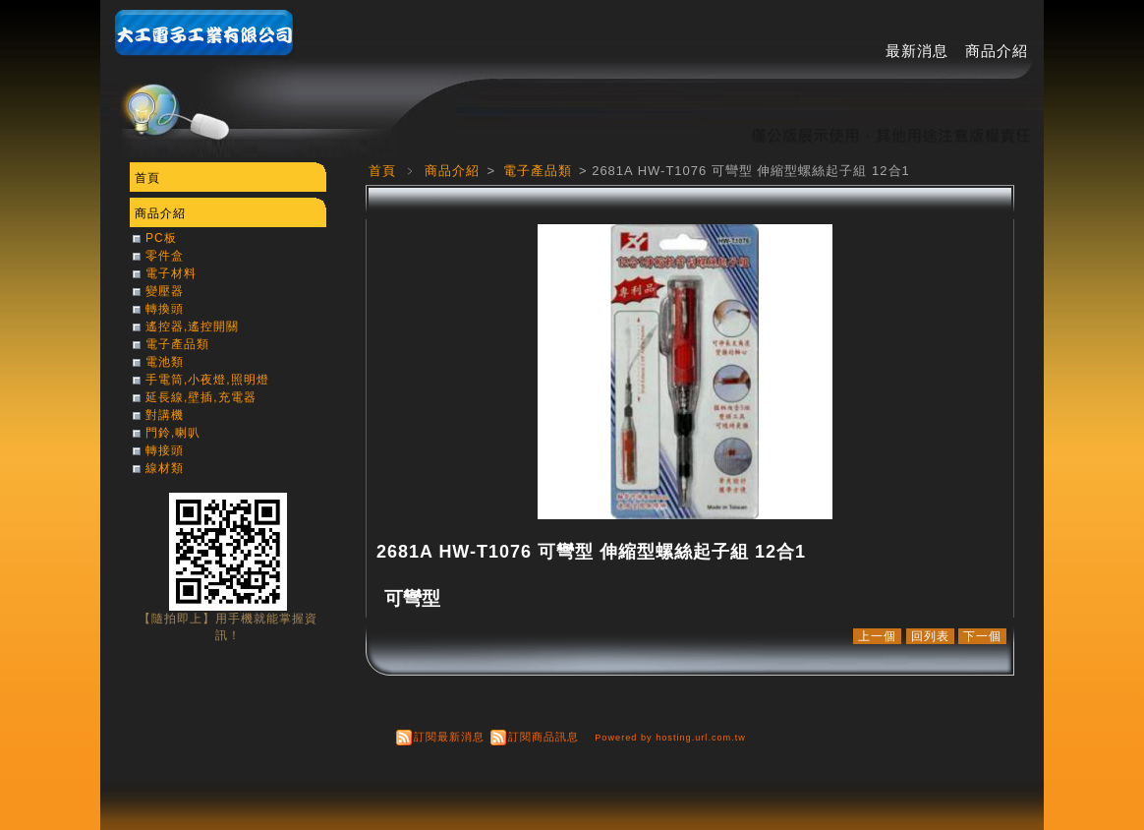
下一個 (982, 636)
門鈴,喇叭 (172, 433)
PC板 (161, 238)
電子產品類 (539, 170)
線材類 (164, 468)
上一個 (877, 636)
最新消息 (917, 50)
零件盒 (164, 256)
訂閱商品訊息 (543, 736)
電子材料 (171, 273)
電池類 (164, 362)
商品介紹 (996, 50)
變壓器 (164, 291)
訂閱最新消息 (449, 736)
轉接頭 (164, 450)
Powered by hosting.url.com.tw (670, 737)
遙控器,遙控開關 (192, 326)
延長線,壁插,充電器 (201, 397)
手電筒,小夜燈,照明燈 (207, 379)
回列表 (930, 636)
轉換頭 (164, 309)
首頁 (382, 170)
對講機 (164, 415)
